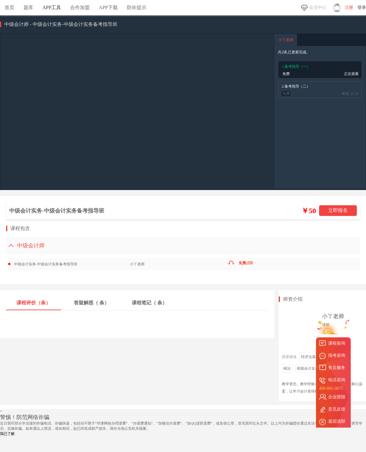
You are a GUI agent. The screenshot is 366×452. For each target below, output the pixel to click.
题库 (28, 7)
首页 (9, 7)
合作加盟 (80, 7)
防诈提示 (136, 7)
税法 (287, 368)
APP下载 (108, 7)
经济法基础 (310, 357)
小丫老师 (285, 40)
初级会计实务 (308, 368)
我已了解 (7, 434)
